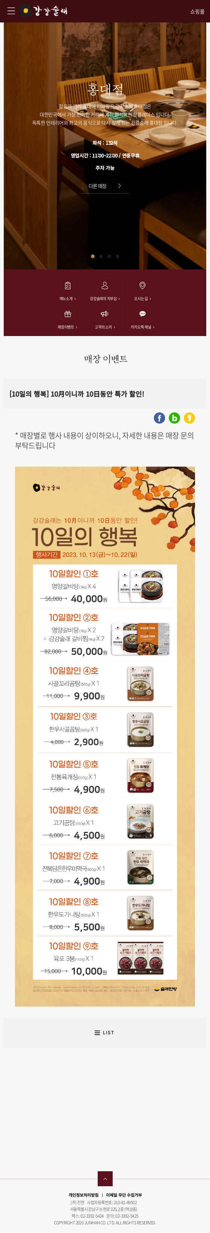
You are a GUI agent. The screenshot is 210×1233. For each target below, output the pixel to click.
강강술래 (43, 10)
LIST (109, 1032)
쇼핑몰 (197, 11)
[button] (93, 256)
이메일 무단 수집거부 (124, 1195)
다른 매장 (98, 185)
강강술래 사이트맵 (11, 10)
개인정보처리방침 (83, 1195)
